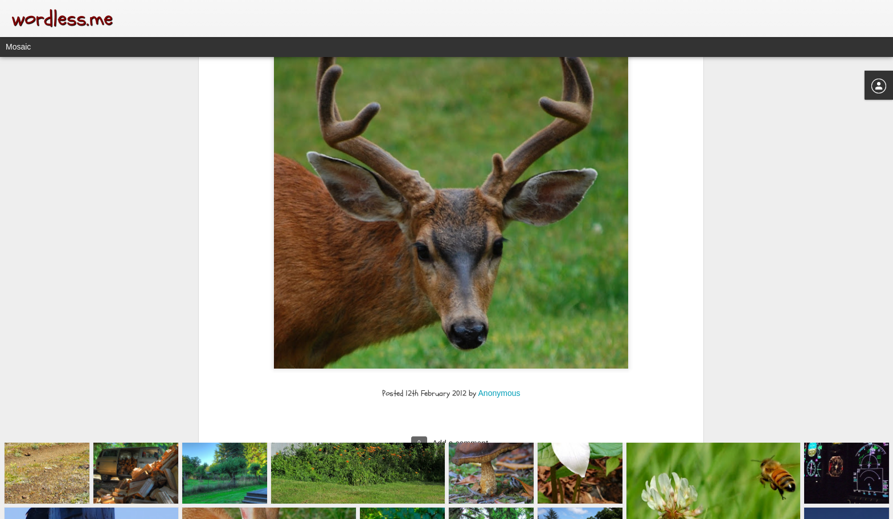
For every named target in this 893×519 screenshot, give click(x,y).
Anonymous (499, 296)
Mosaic (18, 46)
